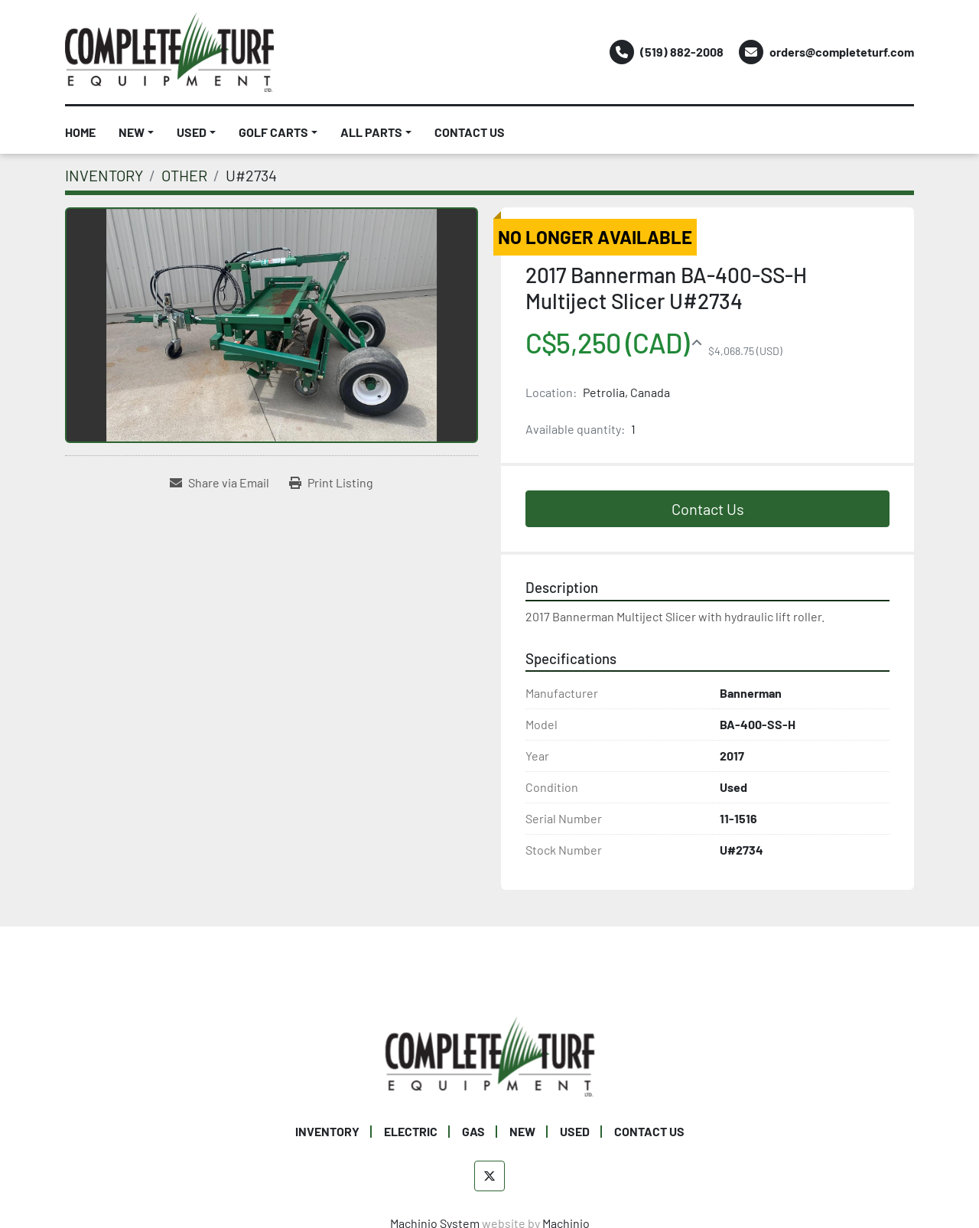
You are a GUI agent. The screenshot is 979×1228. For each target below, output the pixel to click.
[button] (136, 132)
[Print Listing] (331, 482)
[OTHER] (184, 175)
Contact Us (708, 509)
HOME (80, 132)
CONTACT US (469, 132)
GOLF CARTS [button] (273, 132)
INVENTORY (327, 1131)
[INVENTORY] (104, 175)
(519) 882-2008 (682, 51)
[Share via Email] (219, 482)
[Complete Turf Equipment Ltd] (489, 1054)
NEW (132, 132)
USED (192, 132)
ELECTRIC (410, 1131)
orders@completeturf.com (841, 51)
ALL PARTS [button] (371, 132)
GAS (473, 1131)
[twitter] (489, 1176)
